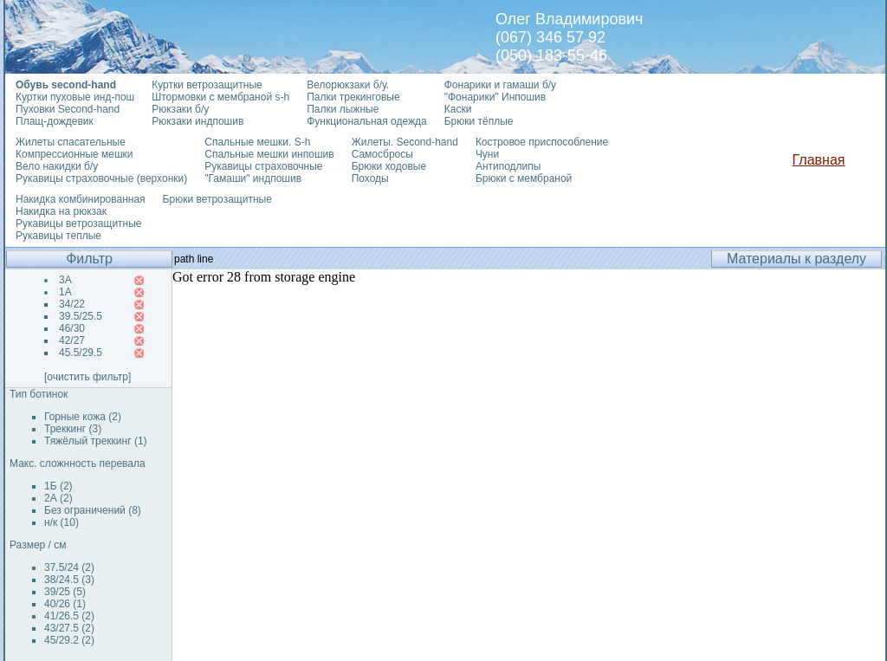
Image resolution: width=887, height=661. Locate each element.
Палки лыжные (343, 109)
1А (65, 292)
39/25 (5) (65, 592)
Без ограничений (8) (92, 510)
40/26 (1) (65, 604)
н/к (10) (61, 522)
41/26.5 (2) (69, 616)
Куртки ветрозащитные (207, 85)
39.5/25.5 (80, 316)
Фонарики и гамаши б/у (500, 85)
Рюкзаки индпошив (197, 121)
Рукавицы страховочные (263, 166)
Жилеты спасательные (71, 142)
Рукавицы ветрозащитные (79, 223)
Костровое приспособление (542, 142)
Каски (458, 109)
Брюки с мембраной (524, 178)
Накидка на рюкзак (61, 211)
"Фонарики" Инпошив (495, 97)
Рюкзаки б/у (180, 109)
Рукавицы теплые (58, 236)
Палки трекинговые (353, 97)
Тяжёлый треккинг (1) (95, 441)
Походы (370, 178)
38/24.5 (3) (69, 580)
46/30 (72, 328)
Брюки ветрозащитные (217, 199)
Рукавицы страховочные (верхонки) (101, 178)
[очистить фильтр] (87, 377)
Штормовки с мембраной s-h (220, 97)
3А (65, 280)
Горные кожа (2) (82, 417)
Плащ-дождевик (55, 121)
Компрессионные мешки (74, 154)
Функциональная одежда (367, 121)
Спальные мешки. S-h (257, 142)
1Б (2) (58, 486)
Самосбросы (382, 154)
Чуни (487, 154)
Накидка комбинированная (81, 199)
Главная (819, 159)
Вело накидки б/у (57, 166)
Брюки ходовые (389, 166)
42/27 (72, 340)
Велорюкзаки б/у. (348, 85)
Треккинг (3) (72, 429)
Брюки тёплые (479, 121)
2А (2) (58, 498)
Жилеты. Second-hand (405, 142)
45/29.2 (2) (69, 640)
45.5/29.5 (80, 353)
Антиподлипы (508, 166)
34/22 (72, 304)
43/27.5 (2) (69, 628)
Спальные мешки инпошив (268, 154)
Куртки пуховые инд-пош (75, 97)
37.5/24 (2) (69, 567)
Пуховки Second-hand (68, 109)
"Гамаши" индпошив (252, 178)
